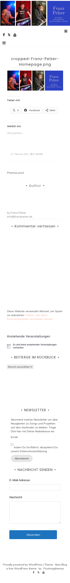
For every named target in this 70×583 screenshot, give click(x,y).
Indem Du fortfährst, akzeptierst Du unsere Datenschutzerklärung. (34, 447)
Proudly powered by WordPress (23, 564)
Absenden (33, 535)
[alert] (35, 346)
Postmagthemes (53, 568)
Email (14, 437)
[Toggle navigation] (4, 43)
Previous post (15, 172)
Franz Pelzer (18, 212)
